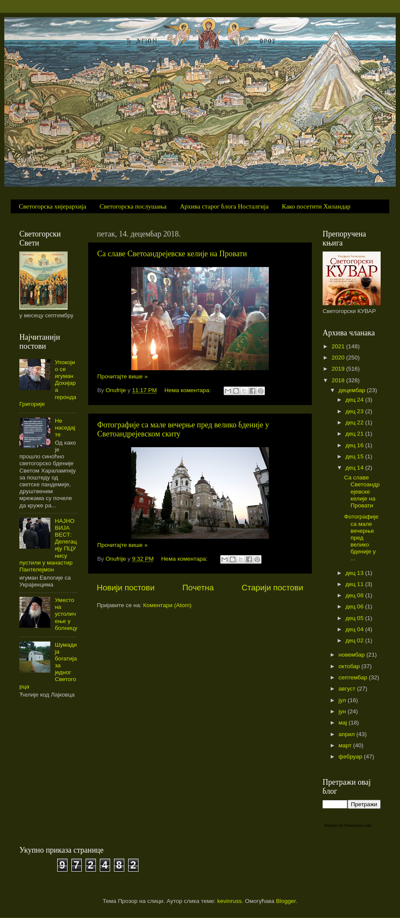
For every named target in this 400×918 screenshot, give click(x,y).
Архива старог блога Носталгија (224, 206)
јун (343, 711)
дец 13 (355, 573)
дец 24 (355, 399)
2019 (339, 368)
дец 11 (355, 584)
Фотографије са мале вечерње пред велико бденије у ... (361, 537)
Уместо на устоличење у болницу (66, 614)
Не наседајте (65, 428)
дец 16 (355, 445)
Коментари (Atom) (167, 605)
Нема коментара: (188, 390)
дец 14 (355, 467)
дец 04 (355, 629)
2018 (339, 380)
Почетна (198, 587)
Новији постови (125, 587)
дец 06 (355, 606)
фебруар (351, 756)
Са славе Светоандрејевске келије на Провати (172, 253)
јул (343, 700)
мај (343, 722)
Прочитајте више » (122, 376)
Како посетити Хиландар (316, 206)
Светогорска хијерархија (52, 206)
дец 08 (355, 595)
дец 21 (355, 433)
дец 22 (355, 422)
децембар (352, 390)
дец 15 (355, 456)
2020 (339, 357)
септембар (353, 677)
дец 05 (355, 618)
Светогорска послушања (133, 206)
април (347, 734)
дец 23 (355, 411)
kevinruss (229, 901)
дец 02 (355, 640)
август (347, 688)
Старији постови (272, 587)
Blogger (286, 901)
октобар (349, 666)
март (345, 745)
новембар (352, 654)
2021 (339, 346)
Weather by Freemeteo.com (347, 825)
